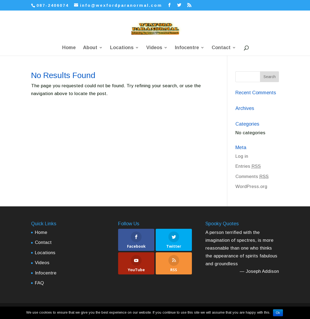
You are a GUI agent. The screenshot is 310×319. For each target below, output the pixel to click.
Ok (278, 313)
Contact (221, 48)
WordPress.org (251, 186)
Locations (122, 48)
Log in (241, 156)
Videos (154, 48)
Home (69, 48)
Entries (248, 166)
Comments (252, 176)
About (90, 48)
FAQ (39, 283)
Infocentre (187, 48)
